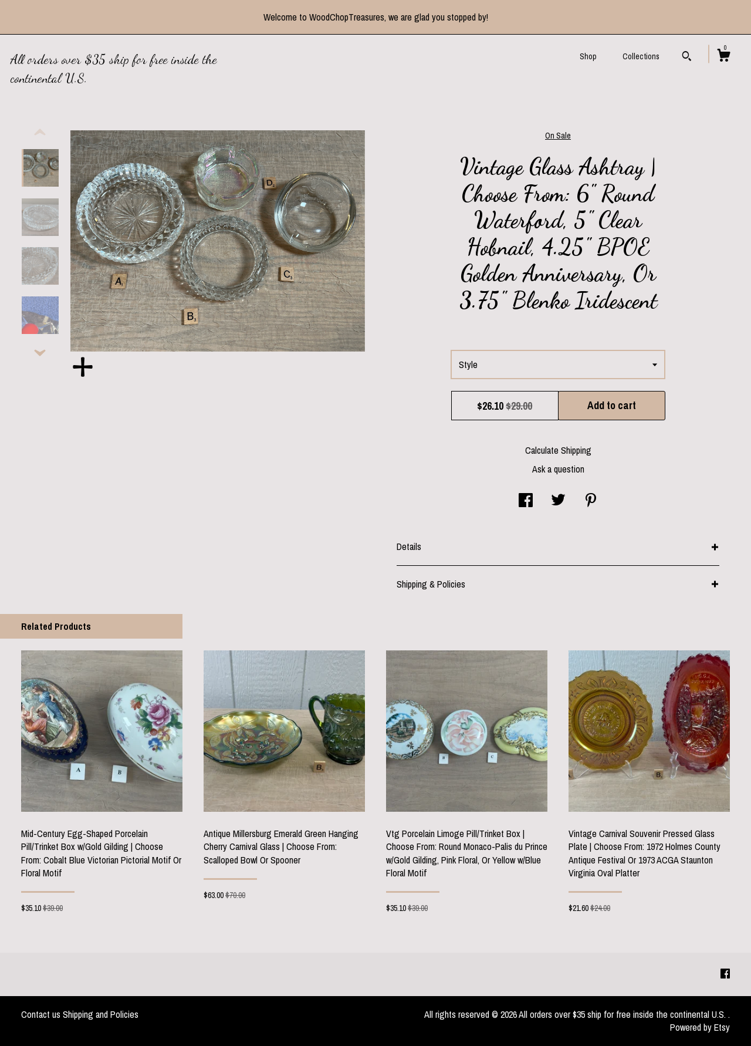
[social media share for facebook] (526, 501)
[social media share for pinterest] (591, 501)
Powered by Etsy (700, 1027)
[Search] (686, 57)
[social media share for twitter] (558, 501)
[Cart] (723, 57)
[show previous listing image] (40, 132)
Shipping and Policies (100, 1014)
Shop (588, 56)
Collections (641, 56)
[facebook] (725, 973)
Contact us (40, 1014)
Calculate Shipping (558, 450)
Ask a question (558, 469)
